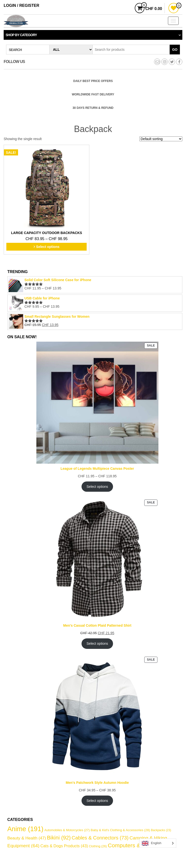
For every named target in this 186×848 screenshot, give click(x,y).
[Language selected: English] (157, 843)
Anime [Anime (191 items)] (25, 829)
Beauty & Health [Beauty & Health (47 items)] (26, 838)
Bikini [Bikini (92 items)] (59, 838)
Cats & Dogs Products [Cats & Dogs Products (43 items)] (64, 846)
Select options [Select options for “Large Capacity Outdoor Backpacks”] (48, 247)
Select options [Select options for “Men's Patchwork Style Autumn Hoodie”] (97, 801)
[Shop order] (160, 138)
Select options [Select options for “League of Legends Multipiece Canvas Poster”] (97, 487)
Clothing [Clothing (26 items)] (98, 846)
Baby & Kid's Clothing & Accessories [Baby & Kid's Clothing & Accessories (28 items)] (120, 830)
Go (174, 49)
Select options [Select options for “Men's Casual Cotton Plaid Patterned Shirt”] (97, 643)
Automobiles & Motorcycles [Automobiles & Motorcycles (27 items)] (67, 830)
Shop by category (21, 35)
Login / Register (21, 5)
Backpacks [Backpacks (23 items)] (161, 830)
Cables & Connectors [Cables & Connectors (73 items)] (100, 837)
